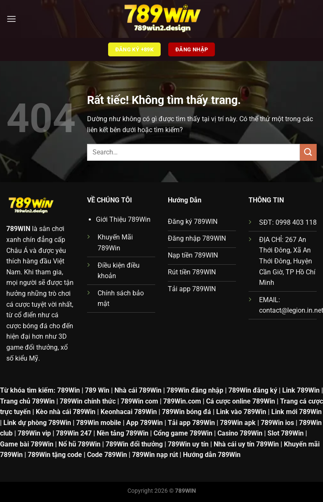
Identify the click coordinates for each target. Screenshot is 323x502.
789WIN (18, 229)
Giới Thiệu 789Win (123, 219)
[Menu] (11, 18)
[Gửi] (308, 152)
